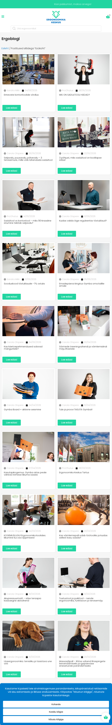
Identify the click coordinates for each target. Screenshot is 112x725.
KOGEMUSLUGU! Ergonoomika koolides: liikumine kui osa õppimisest (25, 536)
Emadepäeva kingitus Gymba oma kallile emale (81, 284)
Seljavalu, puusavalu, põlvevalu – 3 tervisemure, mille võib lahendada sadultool (28, 159)
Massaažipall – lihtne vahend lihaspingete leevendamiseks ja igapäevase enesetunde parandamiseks (82, 663)
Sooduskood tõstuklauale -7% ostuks (24, 283)
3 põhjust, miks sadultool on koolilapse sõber (80, 159)
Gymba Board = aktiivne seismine (22, 409)
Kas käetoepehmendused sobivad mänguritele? (23, 347)
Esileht (5, 48)
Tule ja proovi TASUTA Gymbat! (75, 409)
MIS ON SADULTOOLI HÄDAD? (74, 94)
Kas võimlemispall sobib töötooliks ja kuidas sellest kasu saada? (83, 536)
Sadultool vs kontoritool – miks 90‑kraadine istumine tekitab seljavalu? (27, 221)
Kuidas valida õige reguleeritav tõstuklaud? (83, 220)
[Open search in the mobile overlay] (56, 29)
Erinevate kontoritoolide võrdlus (21, 94)
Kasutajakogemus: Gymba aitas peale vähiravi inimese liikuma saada (25, 473)
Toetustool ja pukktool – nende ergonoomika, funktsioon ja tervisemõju (81, 599)
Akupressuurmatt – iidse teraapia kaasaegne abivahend (22, 599)
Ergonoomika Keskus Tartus (74, 472)
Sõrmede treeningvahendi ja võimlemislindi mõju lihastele (83, 347)
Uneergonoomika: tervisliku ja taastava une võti (28, 662)
